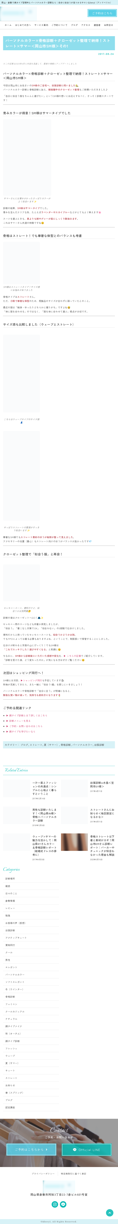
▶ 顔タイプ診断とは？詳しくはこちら (26, 715)
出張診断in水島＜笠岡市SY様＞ (102, 784)
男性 (7, 959)
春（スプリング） (14, 1092)
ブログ (74, 24)
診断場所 (10, 878)
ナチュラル (11, 1018)
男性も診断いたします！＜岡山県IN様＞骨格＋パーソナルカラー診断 (44, 815)
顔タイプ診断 (12, 1041)
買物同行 (10, 945)
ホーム (8, 24)
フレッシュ (11, 1048)
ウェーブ (10, 1055)
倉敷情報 (10, 900)
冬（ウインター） (14, 989)
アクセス (85, 24)
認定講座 (10, 1107)
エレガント (11, 967)
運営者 (97, 24)
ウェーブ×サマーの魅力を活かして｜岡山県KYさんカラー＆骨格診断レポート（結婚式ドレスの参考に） (44, 845)
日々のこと (11, 893)
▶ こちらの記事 (72, 655)
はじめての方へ (23, 24)
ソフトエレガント (14, 982)
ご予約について (59, 24)
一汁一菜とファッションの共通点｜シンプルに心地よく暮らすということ (44, 788)
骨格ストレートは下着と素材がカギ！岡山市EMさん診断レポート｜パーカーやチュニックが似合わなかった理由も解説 (102, 845)
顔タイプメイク (13, 1026)
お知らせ (10, 1085)
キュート (10, 1070)
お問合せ (108, 24)
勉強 (7, 915)
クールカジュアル (14, 1011)
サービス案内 (41, 24)
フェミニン (11, 1004)
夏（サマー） (51, 745)
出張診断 (99, 745)
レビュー (10, 908)
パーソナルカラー (82, 745)
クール (9, 952)
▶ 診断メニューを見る (18, 720)
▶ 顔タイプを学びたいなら (20, 731)
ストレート (36, 745)
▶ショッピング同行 (31, 680)
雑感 (7, 886)
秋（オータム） (13, 1033)
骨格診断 (66, 745)
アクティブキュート (16, 937)
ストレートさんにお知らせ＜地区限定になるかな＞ (102, 813)
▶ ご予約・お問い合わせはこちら (24, 726)
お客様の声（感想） (16, 923)
